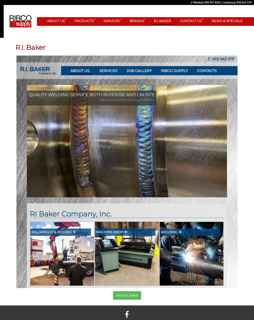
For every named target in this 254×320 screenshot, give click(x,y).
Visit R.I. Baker (127, 295)
